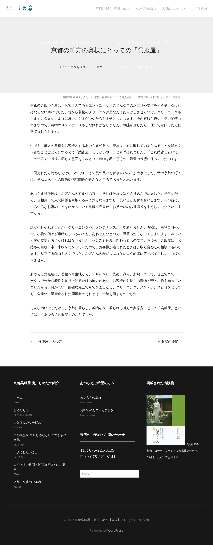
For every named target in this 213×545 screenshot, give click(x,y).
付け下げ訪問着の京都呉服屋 (128, 67)
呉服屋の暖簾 (170, 341)
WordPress (115, 530)
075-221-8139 (102, 450)
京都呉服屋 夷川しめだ (112, 8)
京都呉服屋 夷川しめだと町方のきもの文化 (76, 42)
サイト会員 (199, 8)
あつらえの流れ (145, 8)
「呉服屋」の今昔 (46, 341)
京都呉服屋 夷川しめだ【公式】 (98, 520)
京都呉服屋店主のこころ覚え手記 (145, 42)
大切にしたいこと (174, 8)
